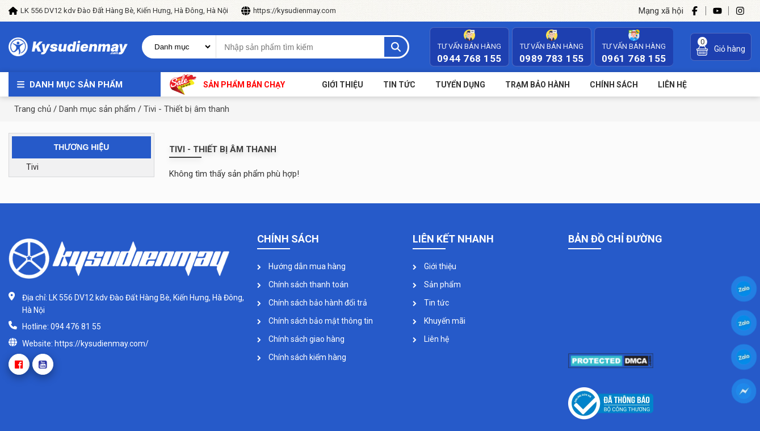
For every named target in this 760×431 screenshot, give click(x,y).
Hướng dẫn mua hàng (301, 266)
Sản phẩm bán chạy (227, 84)
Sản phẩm (437, 284)
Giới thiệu (342, 84)
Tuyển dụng (460, 84)
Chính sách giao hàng (301, 339)
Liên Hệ (672, 84)
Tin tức (399, 84)
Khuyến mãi (439, 320)
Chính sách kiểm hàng (301, 357)
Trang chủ (32, 109)
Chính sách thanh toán (302, 284)
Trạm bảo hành (537, 84)
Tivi (32, 166)
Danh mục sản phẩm (76, 84)
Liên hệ (431, 339)
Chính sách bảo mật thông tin (315, 320)
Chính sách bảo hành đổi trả (312, 302)
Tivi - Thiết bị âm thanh (186, 109)
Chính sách (614, 84)
